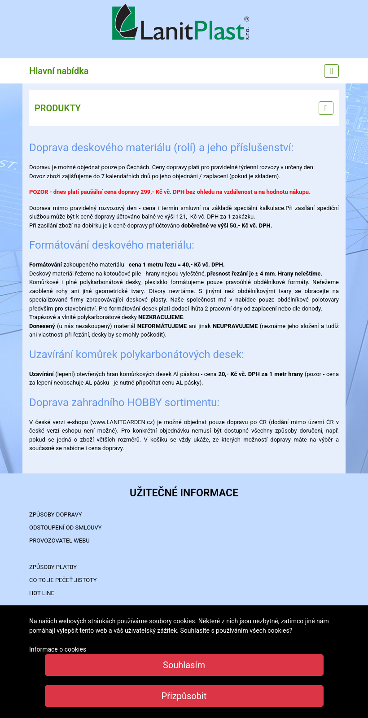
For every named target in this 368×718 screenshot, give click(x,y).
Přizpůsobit (184, 696)
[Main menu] (331, 71)
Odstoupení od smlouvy (65, 527)
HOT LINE (41, 593)
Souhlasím (184, 665)
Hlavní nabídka (59, 71)
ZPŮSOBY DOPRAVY (55, 514)
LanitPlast (184, 23)
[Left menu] (326, 108)
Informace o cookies (57, 649)
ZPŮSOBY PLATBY (53, 567)
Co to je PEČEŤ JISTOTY (63, 580)
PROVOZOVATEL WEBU (59, 540)
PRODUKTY (58, 108)
